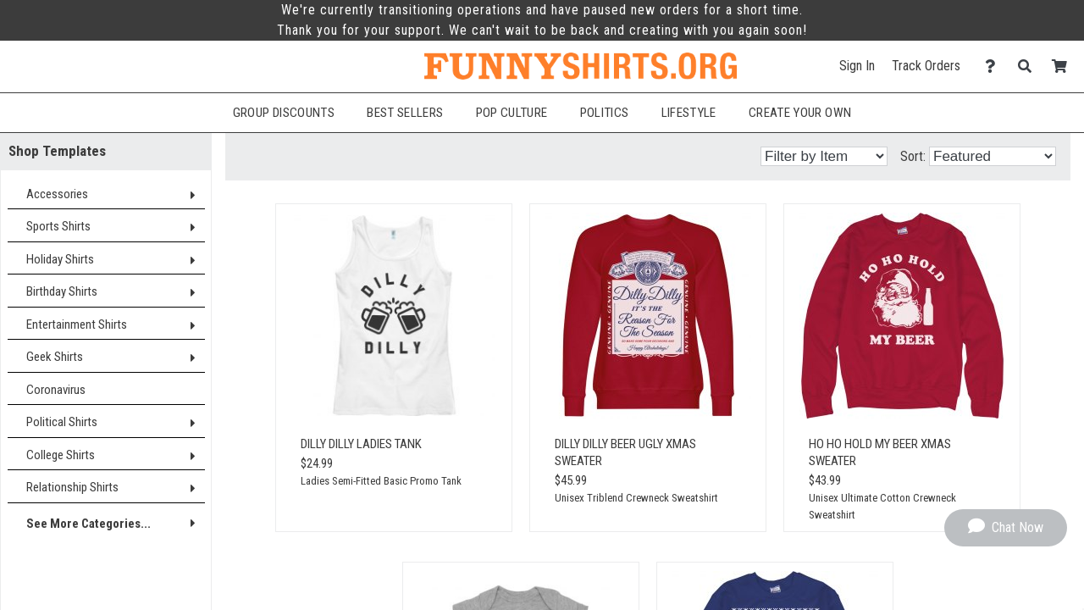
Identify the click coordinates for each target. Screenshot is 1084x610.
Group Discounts (284, 112)
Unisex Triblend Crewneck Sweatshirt (636, 497)
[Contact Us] (994, 66)
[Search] (1029, 66)
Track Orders (926, 66)
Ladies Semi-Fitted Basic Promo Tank (381, 480)
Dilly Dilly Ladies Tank (361, 444)
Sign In (857, 66)
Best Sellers (405, 112)
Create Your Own (800, 112)
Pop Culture (512, 112)
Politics (604, 112)
